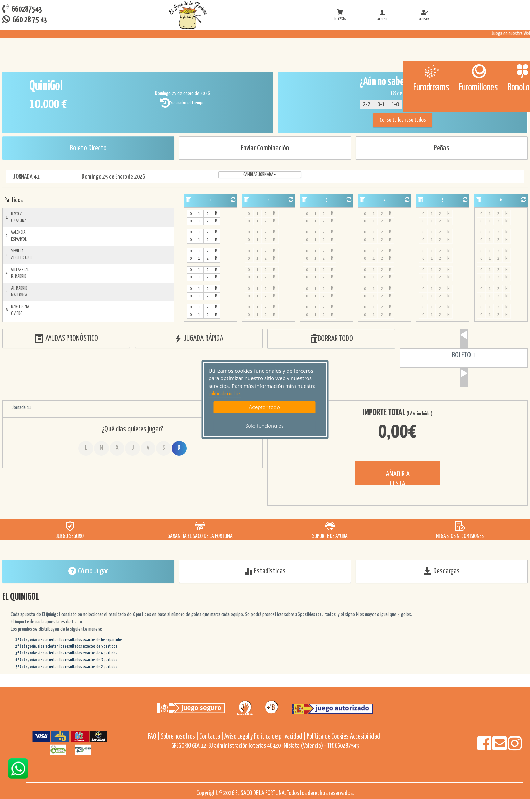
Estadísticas (265, 571)
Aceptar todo (264, 407)
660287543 (22, 9)
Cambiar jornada (259, 174)
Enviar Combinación (265, 148)
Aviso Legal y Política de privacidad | (265, 736)
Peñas (441, 148)
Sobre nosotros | (179, 736)
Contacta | (211, 736)
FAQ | (154, 736)
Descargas (442, 571)
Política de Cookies (328, 736)
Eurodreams (431, 87)
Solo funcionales (264, 426)
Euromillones (478, 87)
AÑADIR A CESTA (398, 477)
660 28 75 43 (24, 19)
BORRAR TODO (331, 339)
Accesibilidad (365, 736)
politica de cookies (225, 394)
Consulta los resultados (403, 120)
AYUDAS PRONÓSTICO (66, 338)
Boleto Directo (88, 148)
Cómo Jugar (88, 571)
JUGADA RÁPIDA (198, 338)
